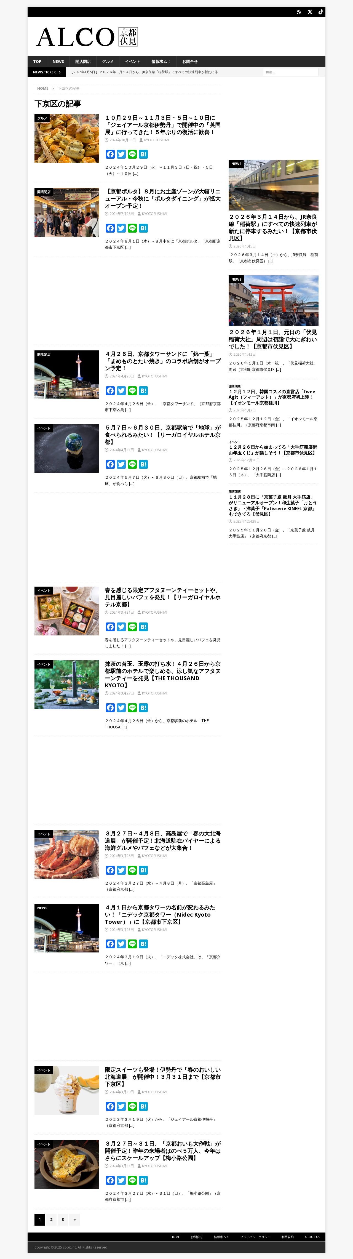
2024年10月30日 (123, 139)
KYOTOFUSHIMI (156, 139)
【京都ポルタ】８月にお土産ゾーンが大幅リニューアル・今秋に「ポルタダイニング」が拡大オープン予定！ (163, 198)
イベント (132, 60)
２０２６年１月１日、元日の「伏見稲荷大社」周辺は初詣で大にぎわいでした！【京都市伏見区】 (273, 339)
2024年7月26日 (122, 213)
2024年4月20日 (122, 375)
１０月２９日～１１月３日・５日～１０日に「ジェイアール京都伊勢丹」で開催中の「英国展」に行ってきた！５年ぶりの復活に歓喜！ (163, 124)
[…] (135, 172)
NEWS (58, 60)
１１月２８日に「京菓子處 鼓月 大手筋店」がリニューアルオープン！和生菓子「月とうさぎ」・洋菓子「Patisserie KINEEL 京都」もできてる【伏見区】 (273, 505)
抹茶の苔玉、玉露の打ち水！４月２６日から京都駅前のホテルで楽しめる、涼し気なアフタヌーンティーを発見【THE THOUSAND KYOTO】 (163, 673)
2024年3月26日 (122, 855)
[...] (270, 260)
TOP (37, 60)
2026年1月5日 (245, 245)
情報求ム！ (161, 60)
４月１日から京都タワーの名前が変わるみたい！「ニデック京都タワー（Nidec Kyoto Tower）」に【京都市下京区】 (160, 914)
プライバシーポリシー (255, 1236)
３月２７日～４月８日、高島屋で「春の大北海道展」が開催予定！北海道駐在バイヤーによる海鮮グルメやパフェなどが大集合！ (163, 840)
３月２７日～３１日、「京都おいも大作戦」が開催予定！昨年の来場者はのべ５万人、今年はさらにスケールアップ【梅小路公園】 (163, 1150)
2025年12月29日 (247, 520)
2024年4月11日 (122, 449)
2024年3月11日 (122, 1165)
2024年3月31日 (122, 611)
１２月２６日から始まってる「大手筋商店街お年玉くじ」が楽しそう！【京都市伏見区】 (273, 449)
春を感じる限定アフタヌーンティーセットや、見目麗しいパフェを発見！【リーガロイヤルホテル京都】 (163, 597)
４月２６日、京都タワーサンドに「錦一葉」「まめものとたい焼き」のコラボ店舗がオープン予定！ (163, 360)
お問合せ (190, 60)
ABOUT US (312, 1236)
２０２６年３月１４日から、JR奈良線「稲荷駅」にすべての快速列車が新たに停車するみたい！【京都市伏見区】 (273, 226)
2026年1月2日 (245, 353)
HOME (175, 1236)
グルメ (108, 60)
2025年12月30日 (247, 459)
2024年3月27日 (122, 692)
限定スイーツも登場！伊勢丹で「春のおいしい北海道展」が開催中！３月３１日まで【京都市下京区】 (163, 1076)
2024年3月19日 (122, 1091)
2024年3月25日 (122, 929)
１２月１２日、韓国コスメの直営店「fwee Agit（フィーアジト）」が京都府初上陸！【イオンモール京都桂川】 (272, 397)
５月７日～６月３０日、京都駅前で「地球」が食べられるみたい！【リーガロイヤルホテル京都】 (163, 434)
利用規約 (288, 1236)
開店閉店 (83, 60)
